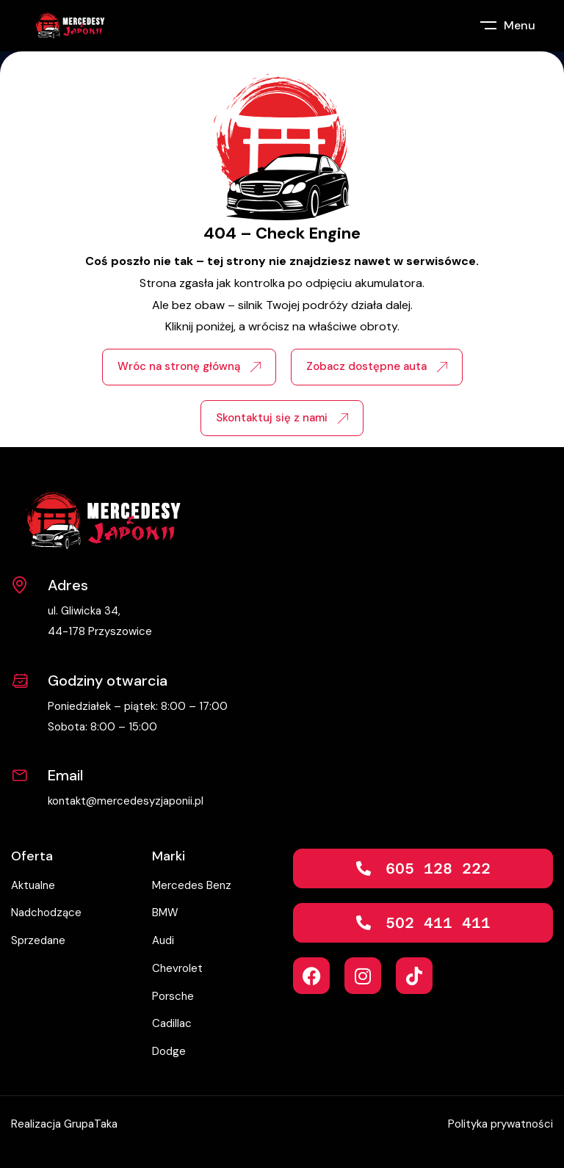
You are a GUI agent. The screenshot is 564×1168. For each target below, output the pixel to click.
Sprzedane (38, 940)
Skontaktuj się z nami (282, 417)
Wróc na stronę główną (189, 366)
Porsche (173, 996)
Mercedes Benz (191, 885)
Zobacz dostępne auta (376, 366)
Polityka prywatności (500, 1124)
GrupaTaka (91, 1124)
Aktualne (33, 885)
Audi (163, 940)
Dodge (169, 1051)
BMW (165, 912)
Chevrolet (177, 968)
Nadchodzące (46, 912)
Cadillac (172, 1023)
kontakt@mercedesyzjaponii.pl (125, 801)
